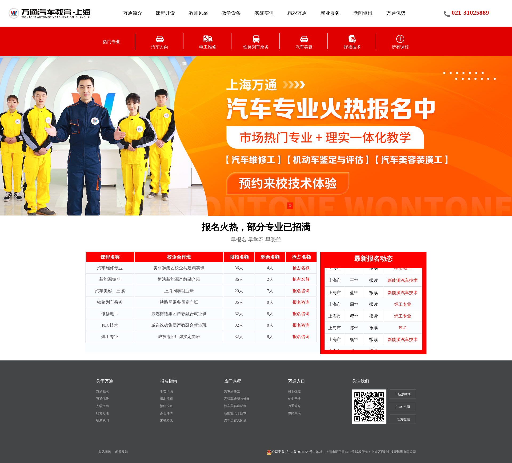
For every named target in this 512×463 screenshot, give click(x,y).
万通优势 (396, 13)
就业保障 (294, 391)
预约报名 (166, 406)
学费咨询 (166, 391)
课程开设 (165, 13)
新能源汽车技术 (235, 413)
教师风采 (198, 13)
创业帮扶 (294, 399)
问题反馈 (121, 452)
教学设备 (231, 13)
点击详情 (166, 413)
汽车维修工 (232, 391)
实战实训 (264, 13)
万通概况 (102, 391)
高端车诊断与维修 (237, 399)
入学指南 (102, 406)
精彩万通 (297, 13)
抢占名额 (301, 268)
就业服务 (330, 13)
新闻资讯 (363, 13)
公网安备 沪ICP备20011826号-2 (290, 452)
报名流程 (166, 399)
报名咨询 (301, 291)
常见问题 (104, 452)
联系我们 (102, 420)
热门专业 (111, 41)
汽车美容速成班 (235, 406)
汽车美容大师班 (235, 420)
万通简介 (132, 13)
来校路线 (166, 420)
